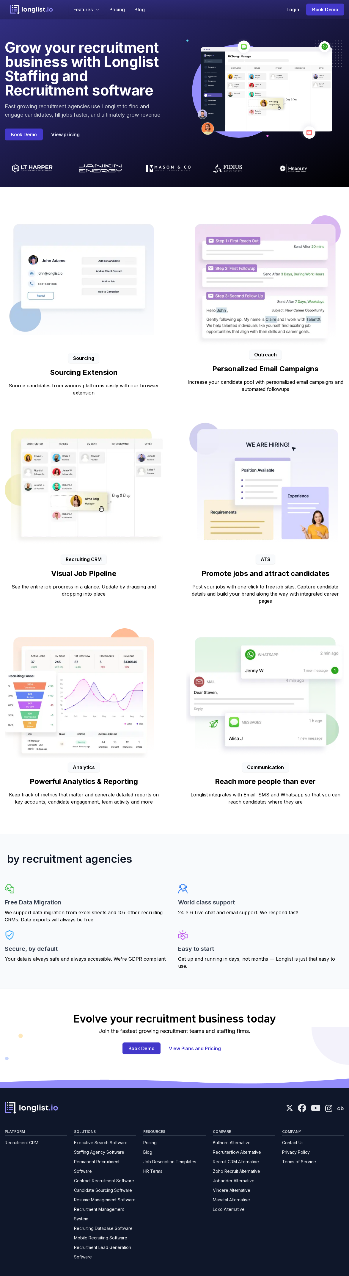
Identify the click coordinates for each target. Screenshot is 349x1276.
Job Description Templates (169, 1161)
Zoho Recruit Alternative (236, 1171)
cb (340, 1108)
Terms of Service (299, 1161)
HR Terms (152, 1171)
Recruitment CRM (21, 1142)
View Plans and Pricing (195, 1048)
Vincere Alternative (231, 1190)
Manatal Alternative (231, 1199)
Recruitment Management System (99, 1214)
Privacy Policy (296, 1152)
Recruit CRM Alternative (236, 1161)
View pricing (65, 134)
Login (293, 9)
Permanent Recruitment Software (97, 1166)
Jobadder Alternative (233, 1180)
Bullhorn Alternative (232, 1142)
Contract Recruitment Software (104, 1180)
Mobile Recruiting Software (100, 1237)
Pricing (117, 9)
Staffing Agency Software (99, 1152)
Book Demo (325, 9)
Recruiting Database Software (103, 1228)
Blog (139, 9)
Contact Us (293, 1142)
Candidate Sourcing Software (103, 1190)
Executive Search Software (101, 1142)
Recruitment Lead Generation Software (102, 1252)
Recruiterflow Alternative (237, 1152)
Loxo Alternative (229, 1209)
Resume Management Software (105, 1199)
